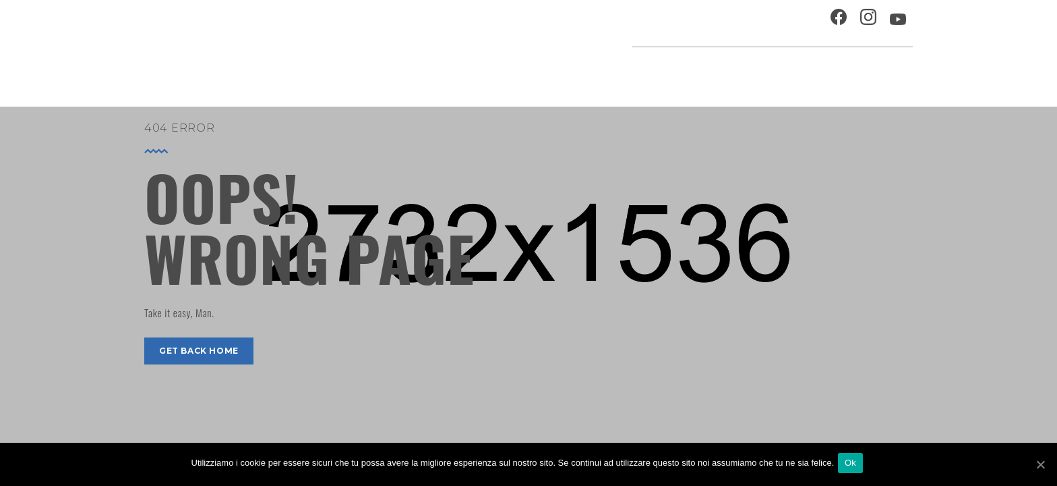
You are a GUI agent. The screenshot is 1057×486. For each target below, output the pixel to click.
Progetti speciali (619, 70)
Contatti (794, 23)
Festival (700, 70)
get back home (199, 351)
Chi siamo (734, 23)
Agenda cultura (514, 70)
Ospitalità (667, 23)
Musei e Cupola (774, 70)
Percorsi (852, 70)
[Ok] (1040, 465)
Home (442, 70)
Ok (853, 465)
